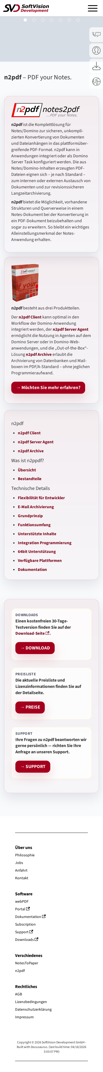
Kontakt (21, 878)
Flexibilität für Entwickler (41, 498)
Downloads (26, 939)
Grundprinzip (30, 516)
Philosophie (25, 855)
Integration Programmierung (44, 543)
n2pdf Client (29, 433)
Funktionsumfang (34, 525)
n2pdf (20, 971)
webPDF (22, 901)
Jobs (19, 863)
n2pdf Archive (31, 451)
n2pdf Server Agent (36, 442)
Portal (22, 909)
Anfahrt (21, 870)
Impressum (24, 1017)
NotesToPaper (26, 963)
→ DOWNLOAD (35, 648)
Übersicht (27, 470)
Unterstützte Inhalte (37, 534)
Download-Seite (32, 633)
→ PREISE (30, 707)
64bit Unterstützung (37, 552)
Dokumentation (32, 570)
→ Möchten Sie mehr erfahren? (48, 387)
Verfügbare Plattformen (40, 561)
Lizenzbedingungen (31, 1002)
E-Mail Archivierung (36, 507)
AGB (18, 994)
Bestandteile (29, 479)
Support (24, 932)
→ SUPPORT (33, 766)
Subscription (25, 924)
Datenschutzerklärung (33, 1009)
